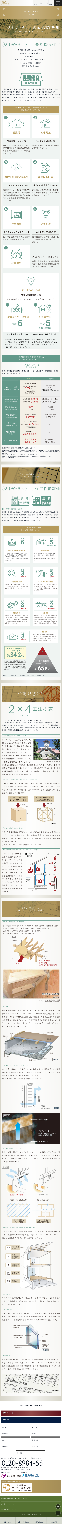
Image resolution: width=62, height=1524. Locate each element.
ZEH (3, 1440)
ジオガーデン (6, 1427)
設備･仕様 (35, 1440)
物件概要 (19, 1453)
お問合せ (51, 4)
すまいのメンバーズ (8, 1504)
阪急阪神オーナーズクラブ (10, 1509)
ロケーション (36, 1427)
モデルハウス (36, 1447)
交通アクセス (6, 1434)
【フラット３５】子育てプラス (18, 454)
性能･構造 (5, 1447)
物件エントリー (44, 3)
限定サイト (36, 4)
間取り (34, 1434)
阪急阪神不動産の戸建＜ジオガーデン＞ (14, 1499)
